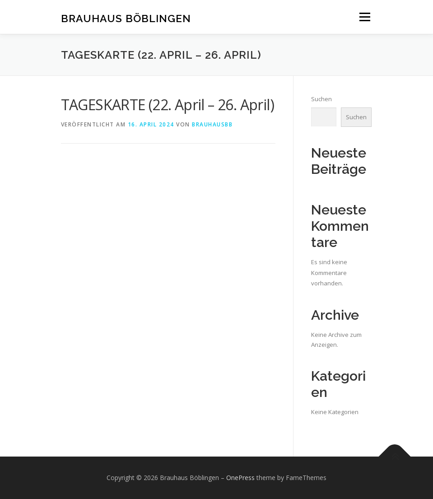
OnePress (240, 477)
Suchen (321, 99)
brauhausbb (212, 124)
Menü (364, 17)
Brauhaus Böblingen (126, 18)
